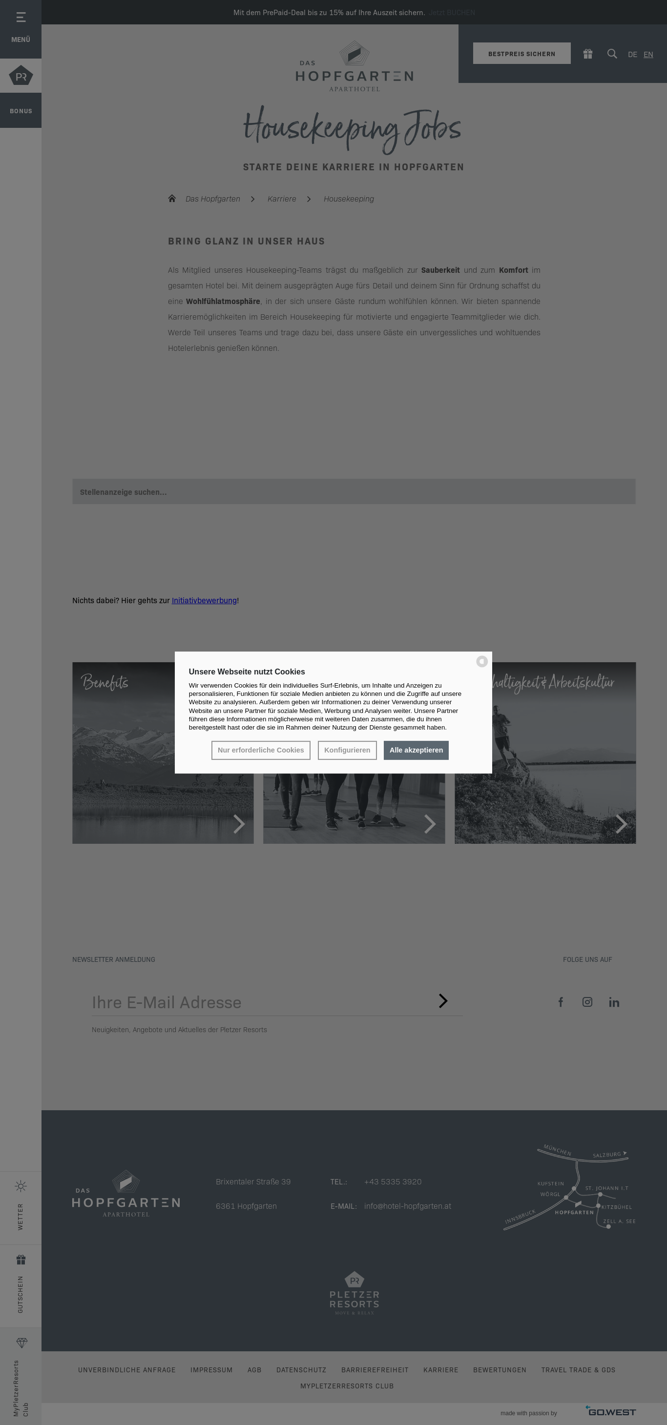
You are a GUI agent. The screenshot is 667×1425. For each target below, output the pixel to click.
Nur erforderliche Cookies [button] (261, 750)
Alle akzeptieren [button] (416, 750)
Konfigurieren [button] (347, 750)
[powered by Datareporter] (482, 666)
